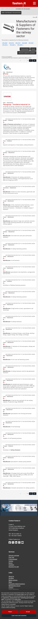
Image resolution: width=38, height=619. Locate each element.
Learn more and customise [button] (19, 615)
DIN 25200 (24, 43)
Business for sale (14, 567)
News (10, 582)
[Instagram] (19, 543)
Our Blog (11, 578)
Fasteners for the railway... (23, 9)
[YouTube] (22, 543)
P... (4, 424)
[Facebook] (10, 543)
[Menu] (34, 3)
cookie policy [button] (17, 599)
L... (4, 331)
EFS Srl (5, 74)
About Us (11, 576)
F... (4, 219)
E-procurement (13, 559)
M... (4, 344)
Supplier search (9, 9)
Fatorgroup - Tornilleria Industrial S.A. (17, 104)
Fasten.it (19, 0)
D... (4, 189)
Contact (11, 587)
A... (4, 143)
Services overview (14, 555)
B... (4, 154)
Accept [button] (28, 611)
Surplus (11, 561)
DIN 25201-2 (13, 45)
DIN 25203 (4, 43)
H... (4, 270)
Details (33, 49)
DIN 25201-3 (20, 45)
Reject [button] (10, 611)
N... (4, 382)
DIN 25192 (11, 43)
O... (4, 411)
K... (4, 319)
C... (4, 175)
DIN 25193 (17, 43)
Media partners (13, 580)
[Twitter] (13, 543)
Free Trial (11, 557)
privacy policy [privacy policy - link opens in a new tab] (20, 594)
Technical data (25, 49)
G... (4, 246)
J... (4, 306)
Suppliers (11, 565)
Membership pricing (14, 586)
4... (4, 122)
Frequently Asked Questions (17, 584)
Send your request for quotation (11, 12)
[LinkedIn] (16, 543)
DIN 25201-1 (5, 45)
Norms (11, 563)
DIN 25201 (31, 43)
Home (2, 9)
